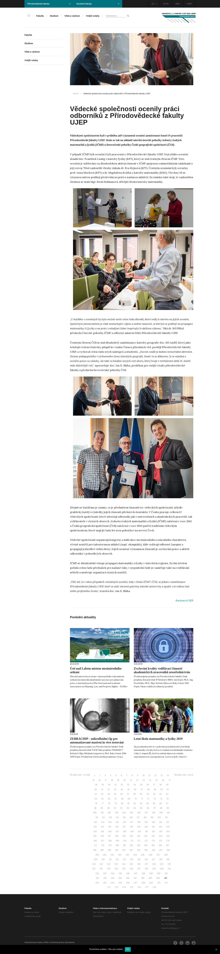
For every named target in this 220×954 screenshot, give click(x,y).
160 (131, 836)
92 (121, 808)
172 (139, 840)
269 (151, 882)
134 (102, 826)
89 (102, 808)
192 (123, 850)
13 (162, 775)
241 (169, 868)
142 (160, 826)
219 (167, 859)
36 (148, 784)
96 (148, 808)
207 (158, 855)
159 (124, 836)
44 (122, 789)
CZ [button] (154, 4)
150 (139, 831)
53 (102, 794)
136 (117, 826)
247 (135, 873)
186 (160, 845)
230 (169, 864)
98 (161, 808)
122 (95, 822)
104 (124, 812)
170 (124, 840)
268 (143, 882)
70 (135, 798)
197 (160, 850)
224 (123, 864)
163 (153, 836)
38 (161, 784)
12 (155, 775)
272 (109, 887)
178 (102, 845)
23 (144, 780)
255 (120, 878)
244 (112, 873)
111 (97, 817)
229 (161, 864)
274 (124, 887)
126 (124, 822)
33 (128, 784)
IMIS (178, 4)
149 (132, 831)
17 (106, 780)
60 (148, 794)
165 (168, 836)
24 (150, 780)
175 (160, 840)
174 (153, 840)
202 (119, 855)
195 (146, 850)
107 (146, 812)
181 (124, 845)
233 (108, 868)
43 (115, 789)
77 (103, 803)
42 (108, 789)
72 (148, 798)
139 (138, 826)
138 (131, 826)
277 (146, 887)
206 (150, 855)
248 (143, 873)
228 (154, 864)
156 (102, 836)
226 (139, 864)
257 (135, 878)
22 (137, 780)
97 (154, 808)
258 (142, 878)
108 (153, 812)
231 (93, 868)
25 (157, 780)
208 (166, 855)
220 (94, 864)
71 (142, 798)
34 (135, 784)
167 (102, 840)
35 (141, 784)
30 (109, 784)
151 (146, 831)
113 (110, 817)
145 (102, 831)
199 (97, 855)
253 (105, 878)
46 (135, 789)
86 (161, 803)
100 (95, 812)
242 (97, 873)
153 (160, 831)
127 (131, 822)
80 (122, 803)
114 (117, 817)
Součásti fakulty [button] (97, 4)
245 (120, 873)
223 (116, 864)
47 (142, 789)
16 (100, 780)
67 (116, 798)
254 (112, 878)
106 (139, 812)
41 (102, 789)
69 (129, 798)
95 (141, 808)
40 (95, 789)
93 (128, 808)
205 (143, 855)
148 (124, 831)
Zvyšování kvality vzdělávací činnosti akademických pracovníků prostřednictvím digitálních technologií (162, 672)
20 (124, 780)
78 (109, 803)
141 (153, 826)
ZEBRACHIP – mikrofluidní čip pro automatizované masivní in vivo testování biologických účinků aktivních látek (97, 742)
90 (108, 808)
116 (131, 817)
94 (134, 808)
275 (131, 887)
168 (110, 840)
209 (95, 859)
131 (160, 822)
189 (102, 850)
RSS (46, 942)
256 (127, 878)
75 (168, 798)
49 (155, 789)
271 (166, 882)
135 (109, 826)
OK (127, 949)
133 (95, 826)
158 (116, 836)
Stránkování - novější (80, 775)
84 (148, 803)
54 (109, 794)
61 (154, 794)
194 (138, 850)
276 (139, 887)
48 (148, 789)
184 (145, 845)
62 (161, 794)
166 (95, 840)
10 (144, 775)
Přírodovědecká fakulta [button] (49, 4)
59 (141, 794)
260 (158, 878)
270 (158, 882)
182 (131, 845)
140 (146, 826)
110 (168, 812)
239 (154, 868)
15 (93, 780)
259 (150, 878)
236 (131, 868)
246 (128, 873)
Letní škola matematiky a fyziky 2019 (158, 738)
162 (145, 836)
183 (138, 845)
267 (135, 882)
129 (146, 822)
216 (146, 859)
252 (97, 878)
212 (117, 859)
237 (139, 868)
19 (118, 780)
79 (115, 803)
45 (128, 789)
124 (110, 822)
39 (167, 784)
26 (163, 780)
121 (166, 817)
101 (102, 812)
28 (96, 784)
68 (122, 798)
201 (112, 855)
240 (161, 868)
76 (96, 803)
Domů (75, 93)
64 (96, 798)
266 (128, 882)
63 (167, 794)
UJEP (189, 4)
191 (116, 850)
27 (170, 780)
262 (97, 882)
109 (161, 812)
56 (122, 794)
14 (168, 775)
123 (102, 822)
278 (154, 887)
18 (112, 780)
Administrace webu (33, 942)
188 (94, 850)
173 (146, 840)
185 (153, 845)
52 (96, 794)
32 (122, 784)
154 (168, 831)
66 (109, 798)
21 (131, 780)
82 (135, 803)
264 (112, 882)
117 (138, 817)
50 (161, 789)
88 (95, 808)
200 (104, 855)
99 (168, 808)
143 (167, 826)
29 (102, 784)
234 (116, 868)
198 (168, 850)
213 (124, 859)
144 (95, 831)
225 (131, 864)
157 (109, 836)
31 (115, 784)
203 (127, 855)
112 (103, 817)
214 (131, 859)
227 (146, 864)
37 (154, 784)
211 (110, 859)
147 (117, 831)
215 (139, 859)
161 (138, 836)
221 (101, 864)
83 (141, 803)
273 (116, 887)
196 (153, 850)
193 (131, 850)
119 (152, 817)
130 (153, 822)
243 (104, 873)
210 (103, 859)
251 (166, 873)
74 (161, 798)
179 (110, 845)
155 (95, 836)
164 (160, 836)
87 (167, 803)
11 (149, 775)
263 (104, 882)
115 (124, 817)
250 (158, 873)
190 (109, 850)
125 (117, 822)
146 (110, 831)
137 (124, 826)
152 (153, 831)
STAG (166, 4)
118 (145, 817)
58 (135, 794)
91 (115, 808)
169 (117, 840)
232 (101, 868)
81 (128, 803)
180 (117, 845)
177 (95, 845)
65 (102, 798)
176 (167, 840)
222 (108, 864)
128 (139, 822)
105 (131, 812)
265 (120, 882)
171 (132, 840)
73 (155, 798)
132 (167, 822)
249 (151, 873)
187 (167, 845)
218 (160, 859)
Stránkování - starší (183, 775)
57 (128, 794)
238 (146, 868)
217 (153, 859)
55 (115, 794)
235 (123, 868)
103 (116, 812)
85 (154, 803)
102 (109, 812)
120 (159, 817)
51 (168, 789)
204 (135, 855)
